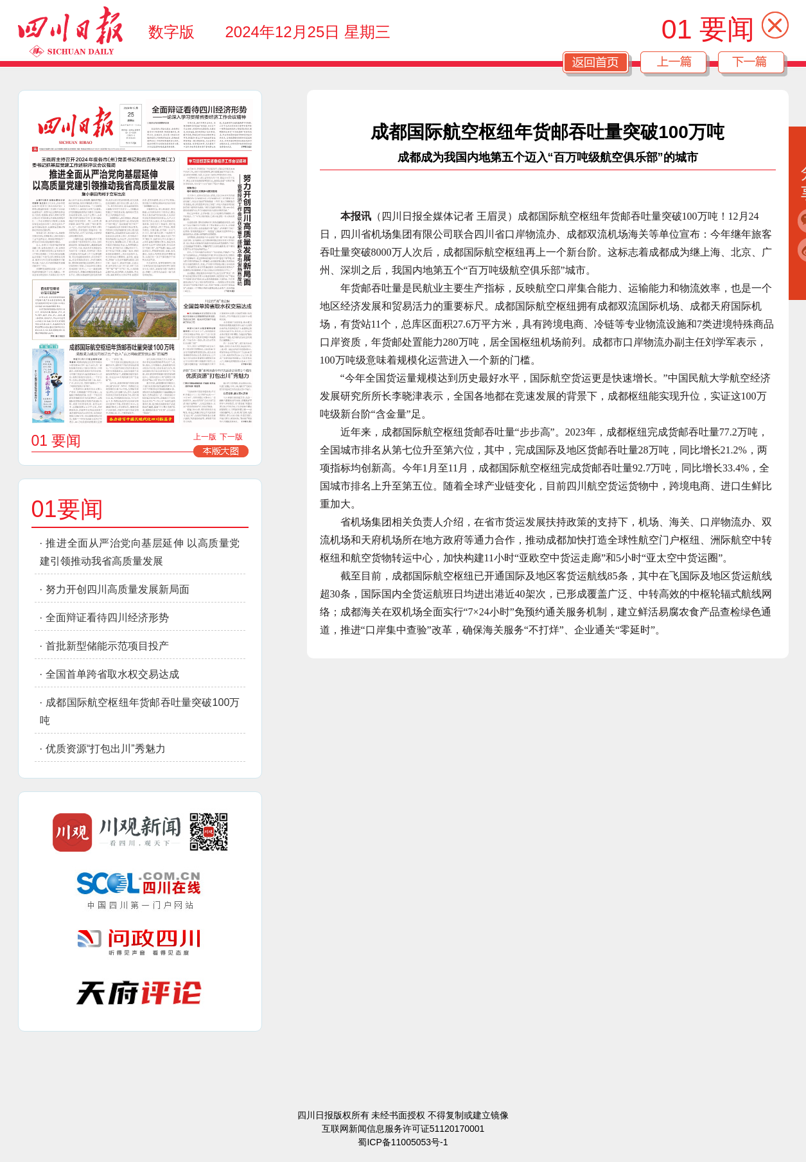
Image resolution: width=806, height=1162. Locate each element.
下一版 (231, 436)
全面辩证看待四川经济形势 (107, 617)
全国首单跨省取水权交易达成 (112, 674)
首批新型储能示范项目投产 (107, 645)
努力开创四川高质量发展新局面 (117, 589)
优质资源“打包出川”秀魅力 (106, 748)
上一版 (204, 436)
